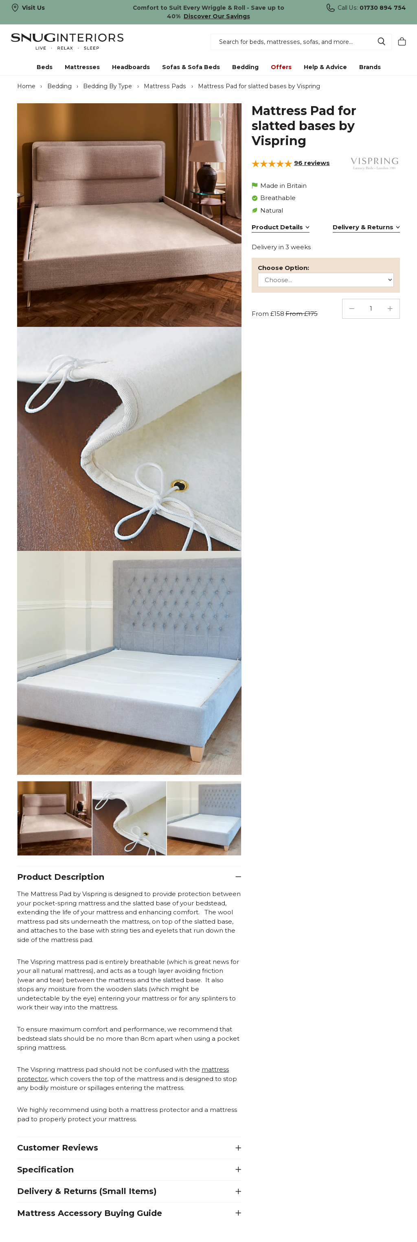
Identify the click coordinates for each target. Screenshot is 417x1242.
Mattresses (82, 67)
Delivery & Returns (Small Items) (87, 1191)
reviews (312, 163)
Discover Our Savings (217, 16)
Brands (370, 67)
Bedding (245, 67)
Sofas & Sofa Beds (191, 67)
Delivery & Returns (363, 227)
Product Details (277, 227)
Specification (45, 1169)
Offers (281, 67)
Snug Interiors (75, 41)
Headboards (131, 67)
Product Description (60, 876)
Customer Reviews (57, 1148)
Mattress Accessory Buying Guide (89, 1213)
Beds (45, 67)
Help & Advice (325, 67)
